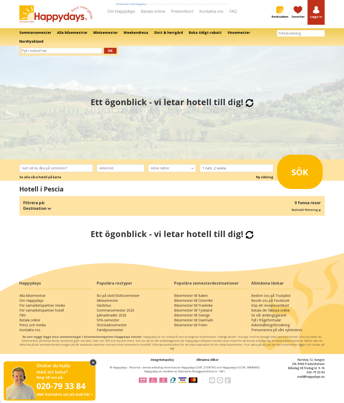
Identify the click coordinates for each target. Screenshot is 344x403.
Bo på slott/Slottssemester (118, 295)
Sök (294, 170)
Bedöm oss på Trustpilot (271, 295)
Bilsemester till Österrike (193, 300)
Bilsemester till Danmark (193, 320)
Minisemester (107, 300)
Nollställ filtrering (306, 210)
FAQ (233, 11)
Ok (110, 50)
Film (22, 315)
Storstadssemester (112, 325)
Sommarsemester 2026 (115, 310)
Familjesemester (110, 329)
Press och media (32, 325)
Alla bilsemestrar (32, 295)
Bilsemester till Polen (190, 325)
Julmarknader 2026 (111, 315)
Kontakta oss (211, 11)
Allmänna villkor (207, 360)
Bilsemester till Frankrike (193, 305)
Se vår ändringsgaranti (268, 315)
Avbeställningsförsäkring (270, 325)
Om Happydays (121, 11)
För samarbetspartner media (42, 305)
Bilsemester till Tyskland (193, 310)
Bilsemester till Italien (191, 295)
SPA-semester (108, 320)
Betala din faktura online (270, 310)
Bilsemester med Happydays (131, 4)
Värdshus (104, 305)
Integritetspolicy (162, 360)
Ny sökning (264, 177)
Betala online (153, 11)
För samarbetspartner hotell (41, 310)
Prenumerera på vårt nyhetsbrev (276, 329)
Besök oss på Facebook (270, 300)
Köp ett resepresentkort (270, 305)
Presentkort (182, 11)
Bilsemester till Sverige (192, 315)
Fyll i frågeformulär (266, 320)
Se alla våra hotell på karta (40, 177)
